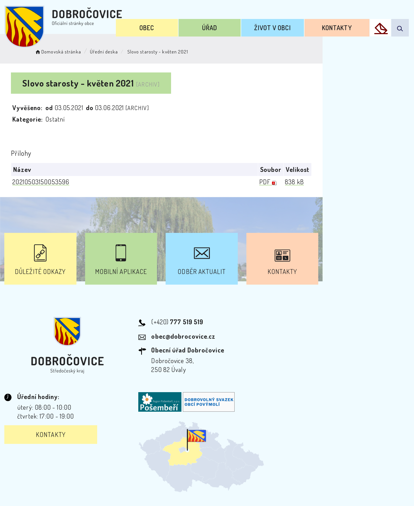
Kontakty (342, 25)
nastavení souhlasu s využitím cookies (328, 491)
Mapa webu (253, 454)
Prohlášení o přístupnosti (144, 454)
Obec (177, 25)
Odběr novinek (208, 454)
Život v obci (286, 25)
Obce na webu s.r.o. (290, 482)
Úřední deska (111, 50)
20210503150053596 (42, 182)
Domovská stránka (65, 50)
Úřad (231, 25)
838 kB (383, 182)
